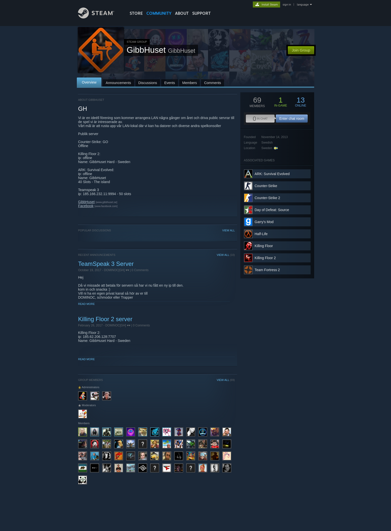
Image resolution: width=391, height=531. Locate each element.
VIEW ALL (228, 230)
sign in (287, 4)
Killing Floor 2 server (105, 319)
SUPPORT (201, 13)
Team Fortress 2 (267, 270)
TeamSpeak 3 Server (106, 263)
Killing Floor (264, 246)
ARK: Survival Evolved (272, 174)
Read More (86, 303)
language (303, 4)
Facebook (85, 206)
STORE (136, 13)
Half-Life (261, 234)
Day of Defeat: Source (272, 210)
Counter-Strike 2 (267, 198)
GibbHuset (86, 202)
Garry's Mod (264, 222)
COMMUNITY (158, 13)
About (182, 13)
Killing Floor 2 (265, 258)
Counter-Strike (266, 186)
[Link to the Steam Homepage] (100, 17)
